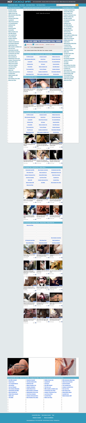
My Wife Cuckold (12, 10)
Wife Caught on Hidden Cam (15, 46)
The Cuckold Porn (12, 35)
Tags (25, 66)
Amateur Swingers (12, 38)
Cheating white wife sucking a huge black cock (43, 336)
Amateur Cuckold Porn (13, 41)
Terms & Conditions (48, 417)
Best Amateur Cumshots (14, 51)
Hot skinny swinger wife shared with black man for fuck (30, 194)
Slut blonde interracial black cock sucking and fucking (55, 249)
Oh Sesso (10, 26)
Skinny (35, 66)
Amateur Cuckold (30, 66)
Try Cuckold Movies (13, 23)
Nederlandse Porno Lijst (14, 58)
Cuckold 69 (11, 20)
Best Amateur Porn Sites (14, 78)
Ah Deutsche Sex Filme (13, 53)
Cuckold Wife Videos (13, 5)
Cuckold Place (11, 73)
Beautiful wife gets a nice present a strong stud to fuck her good (29, 320)
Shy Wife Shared (12, 33)
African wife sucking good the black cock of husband (30, 233)
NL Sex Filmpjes (12, 36)
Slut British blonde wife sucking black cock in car (43, 138)
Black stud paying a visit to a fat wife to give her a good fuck (43, 320)
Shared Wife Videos (13, 61)
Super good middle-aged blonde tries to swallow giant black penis (29, 304)
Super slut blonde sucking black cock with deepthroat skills (29, 249)
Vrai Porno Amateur (13, 65)
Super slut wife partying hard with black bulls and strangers (56, 122)
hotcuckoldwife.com (31, 420)
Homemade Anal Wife (13, 50)
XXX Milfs (10, 76)
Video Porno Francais (13, 21)
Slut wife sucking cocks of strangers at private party (55, 194)
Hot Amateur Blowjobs (13, 43)
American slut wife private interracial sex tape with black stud (43, 178)
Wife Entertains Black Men (14, 15)
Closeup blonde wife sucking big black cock (42, 233)
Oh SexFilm (11, 30)
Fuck (43, 66)
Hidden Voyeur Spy (12, 13)
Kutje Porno (11, 16)
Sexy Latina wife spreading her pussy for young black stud (56, 233)
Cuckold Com (11, 68)
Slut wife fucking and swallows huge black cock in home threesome (30, 352)
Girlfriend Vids (11, 25)
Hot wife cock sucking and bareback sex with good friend (43, 194)
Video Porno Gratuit (13, 63)
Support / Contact (37, 417)
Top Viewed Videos (40, 5)
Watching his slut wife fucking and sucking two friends (43, 288)
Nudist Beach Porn (12, 45)
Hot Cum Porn (11, 48)
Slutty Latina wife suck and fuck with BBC (42, 122)
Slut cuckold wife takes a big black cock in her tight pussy (42, 352)
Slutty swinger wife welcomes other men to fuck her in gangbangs (29, 122)
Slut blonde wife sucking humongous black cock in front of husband (30, 138)
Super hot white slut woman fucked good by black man (29, 336)
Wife (38, 66)
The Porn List (11, 40)
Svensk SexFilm (12, 28)
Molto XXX (10, 70)
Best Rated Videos (30, 5)
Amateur (46, 66)
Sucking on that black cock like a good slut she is (56, 320)
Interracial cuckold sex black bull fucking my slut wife (55, 352)
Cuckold (50, 66)
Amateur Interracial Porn (14, 71)
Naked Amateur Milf (13, 75)
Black (41, 66)
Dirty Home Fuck (12, 55)
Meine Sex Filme (12, 80)
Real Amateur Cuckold (38, 63)
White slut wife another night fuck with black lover (42, 249)
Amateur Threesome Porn (14, 60)
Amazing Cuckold (12, 11)
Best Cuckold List (12, 56)
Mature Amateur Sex (13, 31)
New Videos (22, 5)
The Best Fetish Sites (13, 18)
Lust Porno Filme (12, 66)
